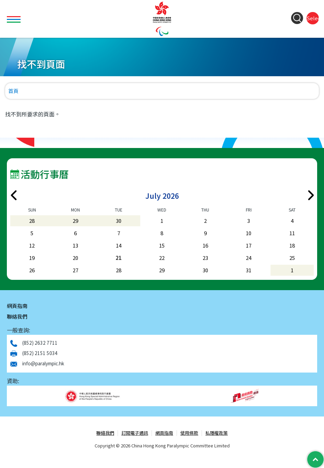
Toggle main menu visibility (14, 15)
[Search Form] (297, 18)
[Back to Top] (315, 459)
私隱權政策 (216, 433)
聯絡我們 (17, 316)
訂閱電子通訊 (134, 433)
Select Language (313, 18)
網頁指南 (17, 305)
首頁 (13, 90)
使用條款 (189, 433)
